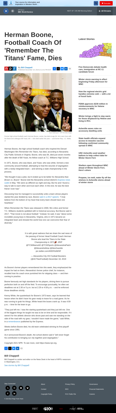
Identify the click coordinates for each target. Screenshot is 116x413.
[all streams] (105, 11)
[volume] (13, 11)
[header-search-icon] (96, 3)
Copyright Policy (46, 394)
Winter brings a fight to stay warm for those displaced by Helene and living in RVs (95, 118)
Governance (93, 384)
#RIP (60, 242)
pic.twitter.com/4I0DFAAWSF (48, 251)
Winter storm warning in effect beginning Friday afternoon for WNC (93, 81)
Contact (43, 389)
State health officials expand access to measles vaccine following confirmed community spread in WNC (94, 142)
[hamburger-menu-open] (5, 3)
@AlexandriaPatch (62, 245)
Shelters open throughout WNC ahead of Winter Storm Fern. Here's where (93, 167)
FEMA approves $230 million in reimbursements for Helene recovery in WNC (93, 106)
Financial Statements (96, 389)
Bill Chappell (26, 67)
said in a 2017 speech (49, 197)
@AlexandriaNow (41, 248)
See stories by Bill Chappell (16, 365)
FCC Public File (70, 394)
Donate (107, 3)
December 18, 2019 (57, 259)
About (43, 384)
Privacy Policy (70, 384)
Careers (92, 394)
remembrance (14, 321)
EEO (66, 389)
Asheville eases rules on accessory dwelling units (90, 129)
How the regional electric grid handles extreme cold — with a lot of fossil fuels (94, 93)
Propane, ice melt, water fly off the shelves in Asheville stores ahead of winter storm (95, 180)
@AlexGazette (56, 248)
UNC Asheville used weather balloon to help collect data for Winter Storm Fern (93, 155)
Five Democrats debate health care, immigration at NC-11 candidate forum (93, 69)
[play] (6, 11)
